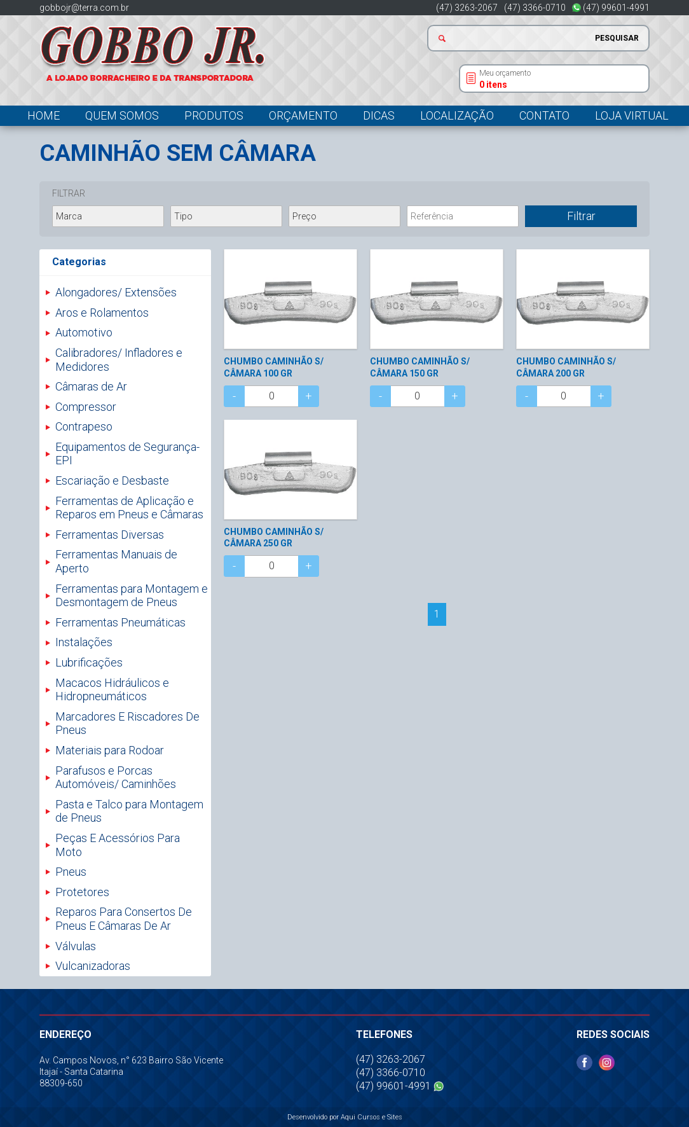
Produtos (213, 115)
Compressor (85, 406)
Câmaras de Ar (91, 386)
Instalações (84, 642)
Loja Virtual (632, 115)
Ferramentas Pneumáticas (120, 622)
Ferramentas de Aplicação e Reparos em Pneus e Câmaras (129, 508)
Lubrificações (89, 662)
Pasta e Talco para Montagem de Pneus (129, 811)
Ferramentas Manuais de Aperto (116, 561)
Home (43, 115)
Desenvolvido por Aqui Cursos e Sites (344, 1117)
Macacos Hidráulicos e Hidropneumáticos (112, 689)
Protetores (82, 892)
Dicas (379, 115)
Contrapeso (84, 426)
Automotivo (84, 332)
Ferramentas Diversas (109, 534)
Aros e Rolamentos (102, 312)
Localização (457, 115)
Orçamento (303, 115)
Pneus (70, 871)
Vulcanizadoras (92, 965)
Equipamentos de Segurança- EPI (127, 453)
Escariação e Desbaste (112, 480)
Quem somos (122, 115)
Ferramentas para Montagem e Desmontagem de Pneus (131, 595)
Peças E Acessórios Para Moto (117, 845)
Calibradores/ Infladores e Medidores (118, 359)
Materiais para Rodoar (109, 750)
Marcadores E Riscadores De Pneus (127, 723)
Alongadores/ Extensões (116, 292)
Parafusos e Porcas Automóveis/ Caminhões (115, 777)
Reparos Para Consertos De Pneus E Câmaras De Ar (123, 918)
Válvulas (75, 946)
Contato (544, 115)
